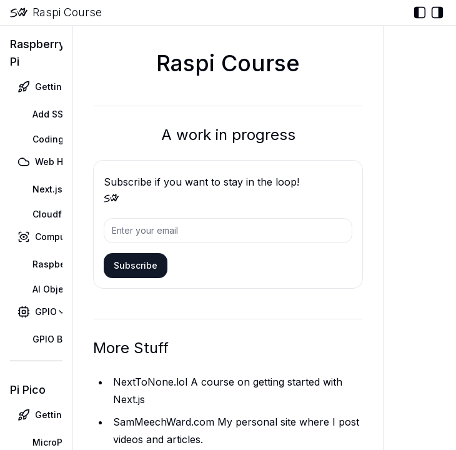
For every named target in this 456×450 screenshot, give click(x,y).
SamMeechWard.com (163, 422)
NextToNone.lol (150, 382)
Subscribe (135, 265)
